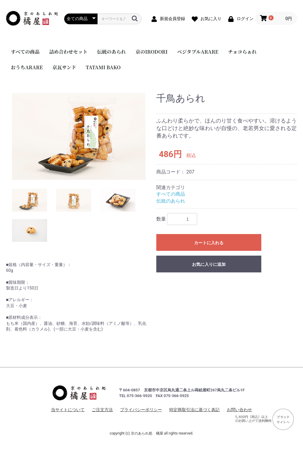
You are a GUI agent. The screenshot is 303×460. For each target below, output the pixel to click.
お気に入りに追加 (209, 264)
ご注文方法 (102, 409)
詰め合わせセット (68, 51)
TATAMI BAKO (103, 67)
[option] (79, 136)
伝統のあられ (111, 51)
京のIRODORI (152, 51)
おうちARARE (27, 67)
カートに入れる (209, 242)
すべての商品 (25, 51)
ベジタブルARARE (197, 51)
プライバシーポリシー (141, 409)
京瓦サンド (64, 67)
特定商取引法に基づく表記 (194, 409)
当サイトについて (68, 409)
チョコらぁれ (242, 51)
